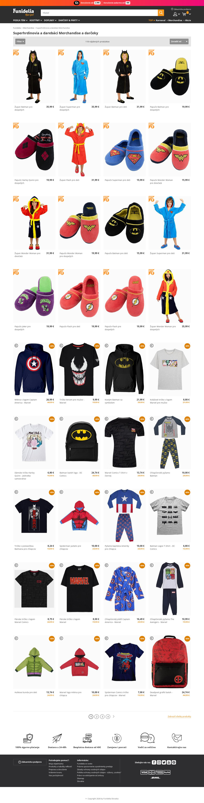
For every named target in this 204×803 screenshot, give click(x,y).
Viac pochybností (56, 775)
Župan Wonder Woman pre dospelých (163, 328)
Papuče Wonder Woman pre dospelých (71, 255)
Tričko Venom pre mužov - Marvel (72, 401)
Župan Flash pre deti (69, 180)
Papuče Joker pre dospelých (23, 328)
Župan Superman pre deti (162, 253)
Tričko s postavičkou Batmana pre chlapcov (25, 547)
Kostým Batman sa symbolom (113, 401)
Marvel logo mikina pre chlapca (70, 694)
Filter (19, 41)
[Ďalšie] (113, 716)
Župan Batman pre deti (116, 106)
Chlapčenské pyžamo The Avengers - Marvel (162, 620)
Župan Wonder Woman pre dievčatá (27, 255)
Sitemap (80, 778)
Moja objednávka (56, 763)
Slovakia (80, 781)
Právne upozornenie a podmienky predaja (94, 766)
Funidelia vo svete (84, 763)
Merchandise (28, 28)
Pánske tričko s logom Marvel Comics (25, 620)
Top (151, 20)
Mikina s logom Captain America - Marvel (26, 401)
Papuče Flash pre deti (70, 326)
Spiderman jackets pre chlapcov (70, 547)
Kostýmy (35, 20)
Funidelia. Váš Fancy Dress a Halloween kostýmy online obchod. (23, 12)
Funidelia (17, 28)
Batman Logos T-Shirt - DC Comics (162, 547)
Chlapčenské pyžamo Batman (160, 474)
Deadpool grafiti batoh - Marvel (161, 694)
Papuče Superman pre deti (117, 180)
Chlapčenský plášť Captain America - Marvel (117, 620)
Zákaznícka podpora (30, 761)
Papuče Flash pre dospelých (113, 328)
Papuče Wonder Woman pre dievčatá (161, 181)
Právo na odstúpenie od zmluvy (90, 775)
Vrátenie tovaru (55, 772)
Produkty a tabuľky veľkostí (60, 766)
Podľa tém (19, 20)
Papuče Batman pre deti (116, 253)
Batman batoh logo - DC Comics (71, 474)
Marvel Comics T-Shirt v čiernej (116, 474)
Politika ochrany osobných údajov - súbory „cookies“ (99, 772)
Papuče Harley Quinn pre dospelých (27, 181)
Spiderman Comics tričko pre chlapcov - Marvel (116, 694)
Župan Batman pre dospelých (23, 108)
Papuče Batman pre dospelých (159, 108)
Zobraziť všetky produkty (179, 716)
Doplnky (49, 20)
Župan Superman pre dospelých (70, 108)
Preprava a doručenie (58, 769)
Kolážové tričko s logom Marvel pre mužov (161, 401)
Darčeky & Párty (68, 20)
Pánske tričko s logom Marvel (70, 620)
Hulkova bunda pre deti (26, 692)
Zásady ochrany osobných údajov (91, 769)
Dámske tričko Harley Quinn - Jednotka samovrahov (25, 475)
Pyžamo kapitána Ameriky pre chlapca (117, 547)
